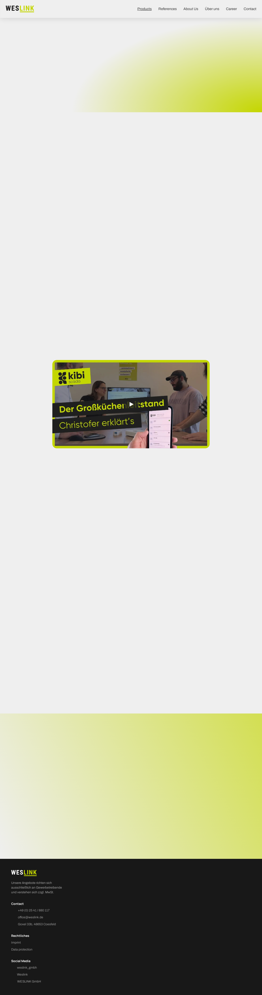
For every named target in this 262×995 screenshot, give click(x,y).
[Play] (131, 404)
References (167, 9)
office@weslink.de (30, 917)
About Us (190, 9)
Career (231, 9)
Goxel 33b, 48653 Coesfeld (37, 924)
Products (144, 9)
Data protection (21, 949)
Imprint (16, 942)
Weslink (22, 974)
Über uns (212, 9)
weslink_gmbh (27, 967)
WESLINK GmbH (29, 981)
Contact (250, 9)
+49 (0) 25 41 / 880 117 (34, 910)
